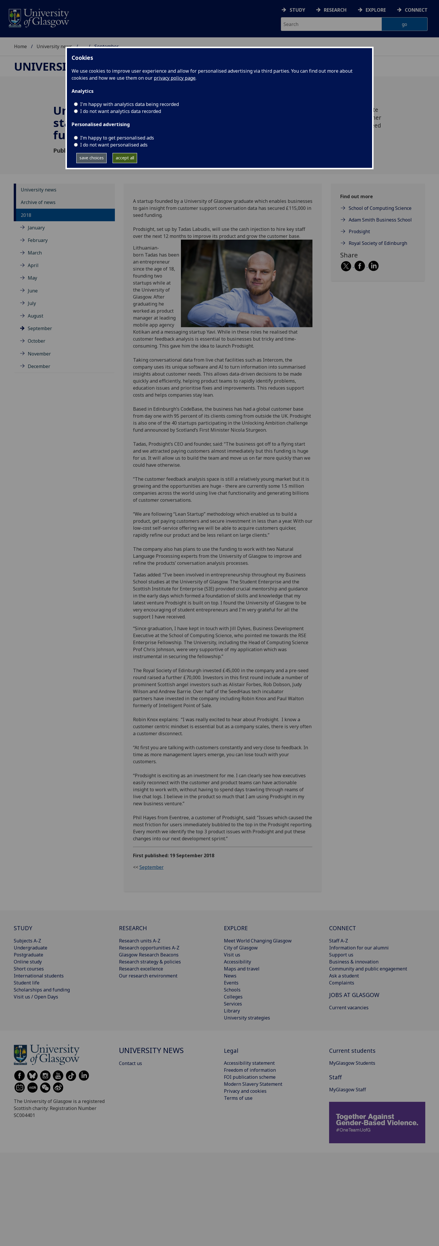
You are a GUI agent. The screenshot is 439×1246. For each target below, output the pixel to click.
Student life (26, 983)
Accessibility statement (249, 1063)
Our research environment (148, 976)
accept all (125, 158)
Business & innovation (353, 962)
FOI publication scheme (250, 1077)
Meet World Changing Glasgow (258, 940)
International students (39, 976)
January (36, 227)
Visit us (232, 955)
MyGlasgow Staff (347, 1089)
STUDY (23, 928)
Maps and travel (242, 969)
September (40, 328)
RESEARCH (133, 928)
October (36, 341)
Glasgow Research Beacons (149, 955)
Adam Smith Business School (380, 220)
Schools (232, 990)
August (35, 316)
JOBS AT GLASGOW (354, 995)
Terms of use (238, 1098)
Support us (341, 955)
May (32, 278)
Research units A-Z (139, 940)
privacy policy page (175, 78)
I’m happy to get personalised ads (117, 138)
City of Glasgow (241, 947)
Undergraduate (30, 947)
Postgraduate (28, 955)
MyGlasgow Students (352, 1063)
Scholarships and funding (42, 990)
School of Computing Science (380, 208)
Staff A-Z (338, 940)
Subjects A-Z (27, 940)
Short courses (29, 969)
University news (54, 46)
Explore (376, 10)
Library (232, 1011)
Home (20, 46)
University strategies (247, 1018)
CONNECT (342, 928)
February (38, 240)
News (230, 976)
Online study (28, 962)
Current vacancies (349, 1007)
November (39, 354)
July (32, 303)
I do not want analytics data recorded (120, 111)
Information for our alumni (359, 947)
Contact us (130, 1063)
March (35, 253)
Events (231, 983)
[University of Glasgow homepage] (38, 17)
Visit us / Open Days (36, 997)
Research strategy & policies (150, 962)
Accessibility (237, 962)
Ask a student (344, 976)
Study (297, 10)
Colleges (233, 997)
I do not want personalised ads (114, 145)
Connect (416, 10)
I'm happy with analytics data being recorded (129, 104)
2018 (26, 215)
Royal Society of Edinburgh (378, 243)
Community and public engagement (368, 969)
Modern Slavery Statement (253, 1084)
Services (233, 1004)
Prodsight (359, 231)
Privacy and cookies (245, 1091)
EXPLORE (236, 928)
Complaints (341, 983)
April (33, 265)
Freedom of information (250, 1070)
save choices (91, 158)
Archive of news (38, 202)
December (39, 366)
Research (335, 10)
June (33, 290)
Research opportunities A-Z (149, 947)
